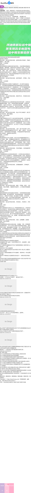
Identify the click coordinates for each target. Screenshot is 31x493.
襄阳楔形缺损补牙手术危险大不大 (8, 275)
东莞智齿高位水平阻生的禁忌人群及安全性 (15, 354)
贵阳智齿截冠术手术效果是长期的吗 (9, 240)
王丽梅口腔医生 (4, 146)
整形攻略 (21, 7)
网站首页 (6, 7)
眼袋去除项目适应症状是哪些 (11, 355)
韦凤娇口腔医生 (4, 218)
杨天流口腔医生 (4, 200)
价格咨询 (7, 487)
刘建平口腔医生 (4, 111)
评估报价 (11, 485)
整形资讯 (11, 7)
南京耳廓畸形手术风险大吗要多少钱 (13, 362)
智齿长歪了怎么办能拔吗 (6, 248)
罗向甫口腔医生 (4, 94)
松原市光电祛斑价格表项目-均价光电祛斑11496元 (17, 361)
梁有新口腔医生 (4, 58)
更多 (5, 261)
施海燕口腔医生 (4, 184)
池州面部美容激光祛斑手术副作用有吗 (14, 356)
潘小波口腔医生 (4, 76)
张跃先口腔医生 (4, 163)
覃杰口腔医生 (3, 127)
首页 (7, 10)
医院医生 (2, 488)
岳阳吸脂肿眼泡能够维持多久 (7, 311)
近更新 (1, 261)
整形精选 (16, 7)
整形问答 (26, 7)
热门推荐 (2, 352)
